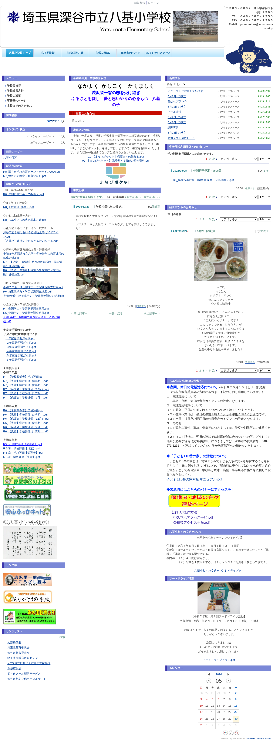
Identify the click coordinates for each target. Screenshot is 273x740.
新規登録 (139, 2)
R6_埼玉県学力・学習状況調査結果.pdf (27, 291)
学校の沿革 (103, 52)
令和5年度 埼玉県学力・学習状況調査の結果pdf (33, 295)
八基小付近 (10, 157)
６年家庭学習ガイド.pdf (21, 359)
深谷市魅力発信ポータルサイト (26, 678)
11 (206, 706)
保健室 (156, 206)
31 (201, 726)
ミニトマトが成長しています (185, 91)
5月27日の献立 (177, 117)
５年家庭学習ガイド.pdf (21, 355)
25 (206, 719)
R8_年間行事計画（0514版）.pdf (23, 194)
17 (201, 713)
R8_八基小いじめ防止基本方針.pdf (24, 219)
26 (201, 694)
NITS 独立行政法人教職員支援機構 (28, 663)
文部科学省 (14, 642)
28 (212, 694)
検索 (62, 637)
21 (224, 713)
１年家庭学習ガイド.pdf (20, 338)
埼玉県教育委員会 (18, 647)
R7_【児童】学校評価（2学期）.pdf (25, 385)
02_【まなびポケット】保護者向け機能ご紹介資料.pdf (115, 160)
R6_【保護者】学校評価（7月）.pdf (25, 427)
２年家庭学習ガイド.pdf (21, 342)
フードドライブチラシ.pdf (219, 659)
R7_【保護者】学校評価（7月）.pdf (25, 397)
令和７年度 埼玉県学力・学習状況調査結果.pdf (33, 287)
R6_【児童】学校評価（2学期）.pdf (25, 422)
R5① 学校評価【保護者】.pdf (22, 444)
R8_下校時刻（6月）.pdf (18, 207)
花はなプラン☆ (177, 101)
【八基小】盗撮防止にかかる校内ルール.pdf (30, 240)
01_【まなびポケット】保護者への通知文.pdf (116, 156)
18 (206, 713)
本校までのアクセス (158, 52)
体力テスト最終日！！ (181, 138)
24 (201, 719)
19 (212, 713)
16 (235, 706)
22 (229, 713)
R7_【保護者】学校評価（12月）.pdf (26, 389)
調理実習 (173, 127)
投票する (141, 306)
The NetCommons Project (259, 738)
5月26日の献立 (177, 122)
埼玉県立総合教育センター (24, 658)
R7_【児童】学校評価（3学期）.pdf (25, 381)
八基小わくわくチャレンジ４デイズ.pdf (218, 570)
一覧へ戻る (116, 313)
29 (218, 694)
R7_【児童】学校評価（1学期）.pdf (25, 393)
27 (206, 694)
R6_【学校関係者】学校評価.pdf (23, 410)
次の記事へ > (152, 197)
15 (229, 706)
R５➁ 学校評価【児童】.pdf (21, 457)
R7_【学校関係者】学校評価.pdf (23, 376)
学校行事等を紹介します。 (88, 197)
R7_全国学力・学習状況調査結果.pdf (26, 308)
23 (235, 712)
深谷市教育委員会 (18, 652)
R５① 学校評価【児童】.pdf (21, 448)
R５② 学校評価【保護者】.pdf (23, 452)
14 (224, 706)
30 (224, 694)
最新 (176, 84)
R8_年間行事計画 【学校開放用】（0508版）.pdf (203, 180)
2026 (219, 674)
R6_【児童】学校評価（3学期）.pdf (25, 414)
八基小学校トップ (20, 52)
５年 (266, 170)
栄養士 (264, 231)
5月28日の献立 (177, 106)
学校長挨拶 (47, 52)
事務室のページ (130, 52)
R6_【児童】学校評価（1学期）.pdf (25, 431)
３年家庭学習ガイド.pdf (21, 346)
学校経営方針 (75, 52)
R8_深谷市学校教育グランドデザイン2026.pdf (31, 171)
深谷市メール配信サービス (24, 673)
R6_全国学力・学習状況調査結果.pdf (26, 312)
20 (218, 713)
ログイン (153, 2)
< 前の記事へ (133, 197)
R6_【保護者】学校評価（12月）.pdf (26, 418)
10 (201, 706)
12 (212, 706)
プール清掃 (174, 111)
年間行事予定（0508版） (208, 170)
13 (218, 706)
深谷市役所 (14, 668)
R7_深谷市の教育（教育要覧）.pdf (24, 176)
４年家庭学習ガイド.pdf (21, 351)
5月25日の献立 (177, 132)
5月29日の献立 (177, 96)
